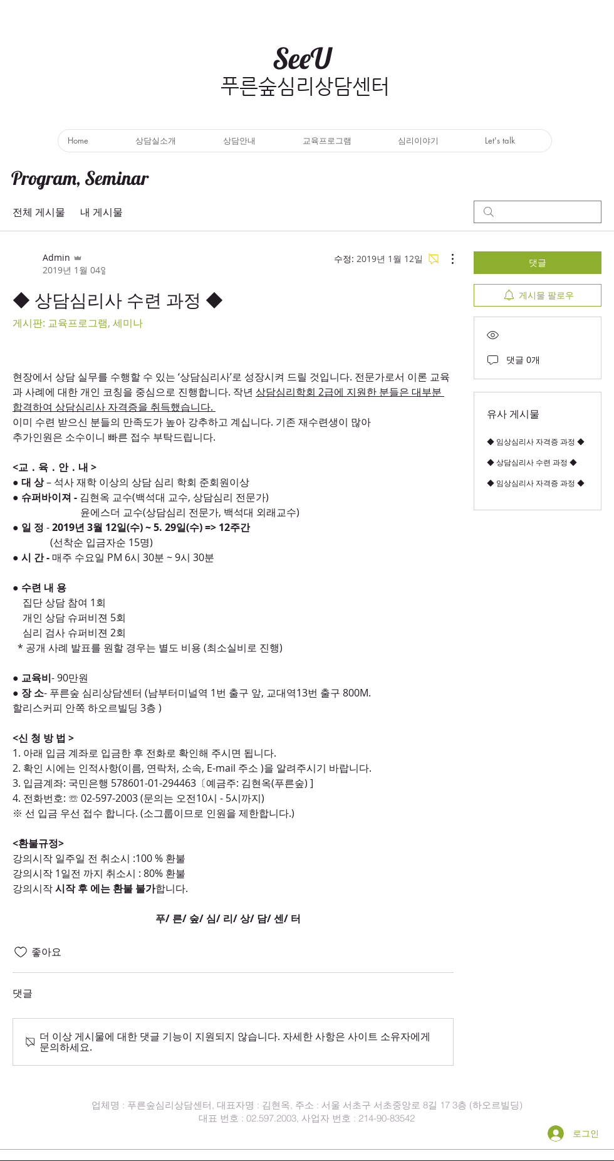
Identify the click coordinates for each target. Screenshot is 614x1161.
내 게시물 (101, 212)
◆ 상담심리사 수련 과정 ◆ (532, 462)
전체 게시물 (39, 212)
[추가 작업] (446, 258)
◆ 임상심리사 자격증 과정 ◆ (536, 441)
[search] (537, 212)
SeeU (302, 58)
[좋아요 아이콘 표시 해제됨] (21, 952)
